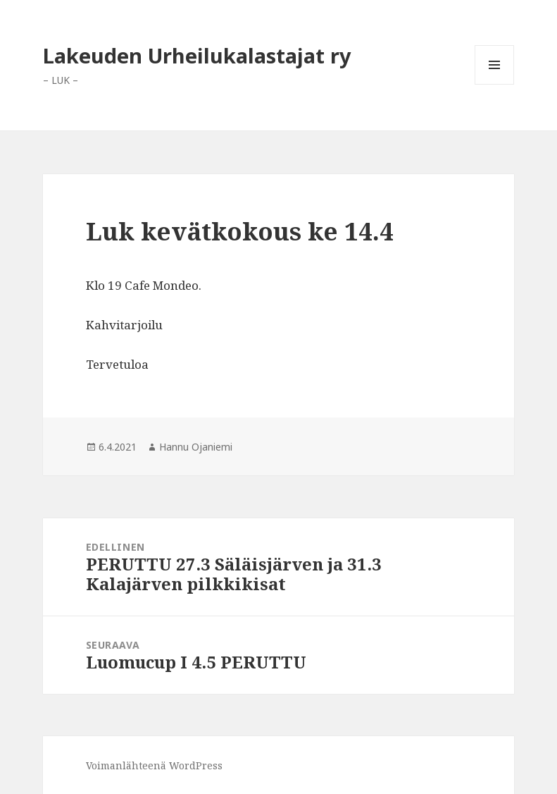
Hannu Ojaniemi (195, 446)
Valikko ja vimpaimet (494, 84)
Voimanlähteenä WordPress (154, 765)
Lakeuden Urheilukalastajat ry (197, 55)
